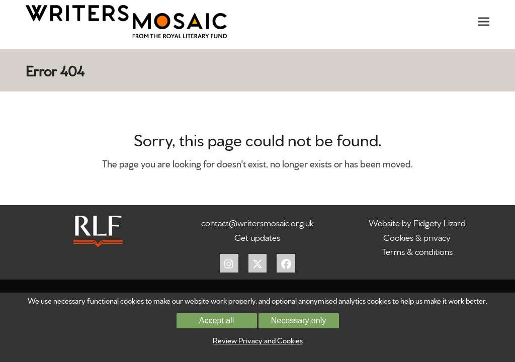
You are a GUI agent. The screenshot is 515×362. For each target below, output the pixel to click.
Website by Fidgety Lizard (417, 222)
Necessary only (298, 320)
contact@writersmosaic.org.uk (257, 222)
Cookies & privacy (417, 236)
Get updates (257, 236)
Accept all (216, 320)
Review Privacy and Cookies (258, 340)
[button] (483, 21)
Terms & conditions (417, 250)
